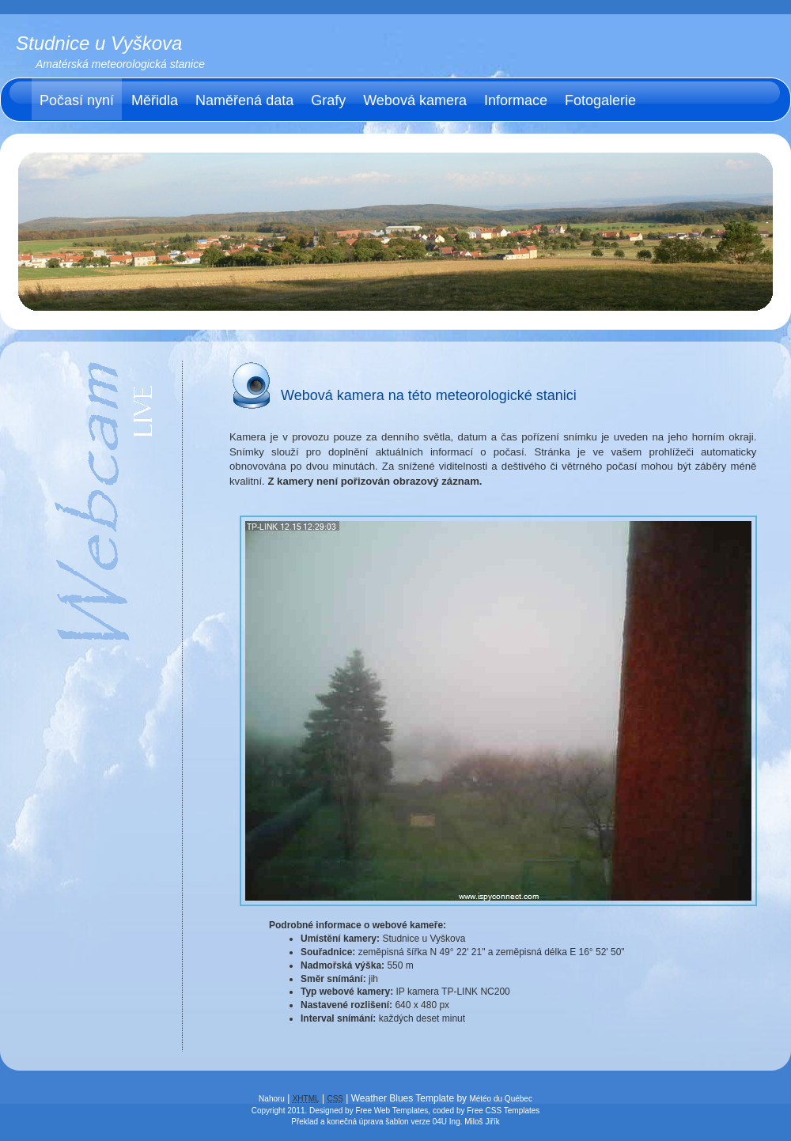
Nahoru (272, 1098)
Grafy (328, 100)
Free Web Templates (391, 1110)
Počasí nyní (77, 100)
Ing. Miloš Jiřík (474, 1121)
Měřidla (154, 100)
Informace (515, 100)
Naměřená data (244, 100)
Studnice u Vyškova (99, 43)
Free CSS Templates (503, 1110)
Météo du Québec (500, 1098)
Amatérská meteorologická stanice (120, 64)
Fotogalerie (600, 100)
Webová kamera (415, 100)
